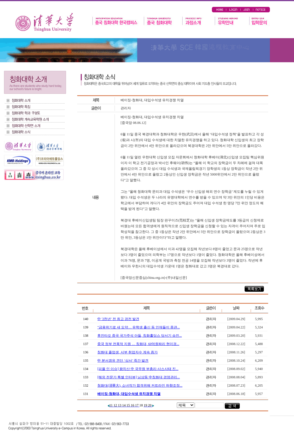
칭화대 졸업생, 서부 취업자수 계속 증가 (127, 352)
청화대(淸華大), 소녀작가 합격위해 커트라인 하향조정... (139, 386)
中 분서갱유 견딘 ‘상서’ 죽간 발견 (122, 361)
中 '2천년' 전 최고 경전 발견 (118, 319)
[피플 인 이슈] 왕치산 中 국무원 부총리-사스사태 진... (137, 369)
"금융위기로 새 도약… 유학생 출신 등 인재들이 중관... (138, 327)
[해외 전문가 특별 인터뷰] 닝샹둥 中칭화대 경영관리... (138, 377)
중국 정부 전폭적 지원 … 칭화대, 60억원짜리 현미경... (138, 344)
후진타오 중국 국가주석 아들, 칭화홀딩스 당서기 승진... (139, 336)
